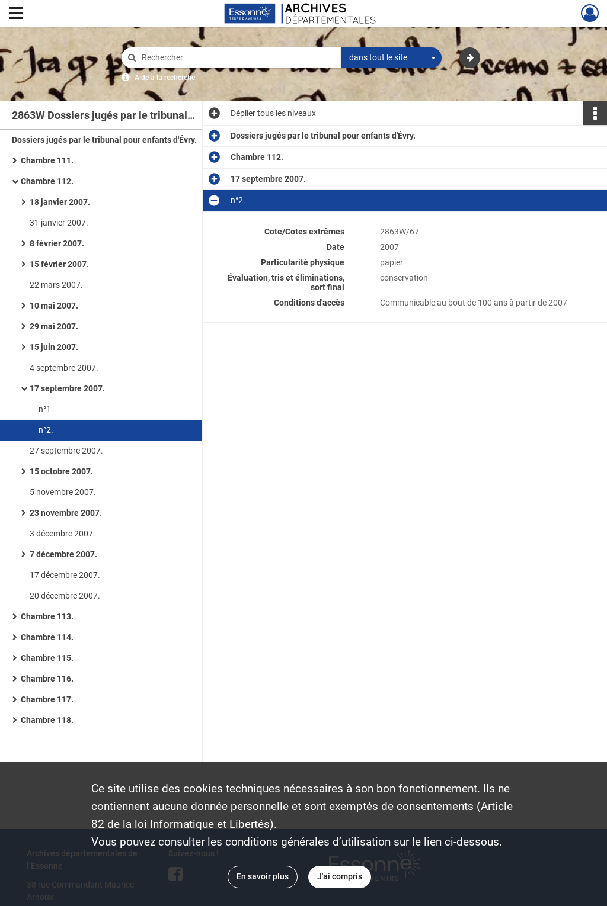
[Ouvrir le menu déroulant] (16, 14)
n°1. (46, 409)
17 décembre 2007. (65, 575)
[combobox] (391, 58)
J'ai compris (339, 876)
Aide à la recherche (165, 77)
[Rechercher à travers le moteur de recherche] (237, 58)
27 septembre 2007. (66, 450)
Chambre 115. (47, 658)
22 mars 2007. (56, 285)
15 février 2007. (59, 264)
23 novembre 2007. (66, 513)
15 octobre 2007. (61, 471)
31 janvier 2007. (59, 222)
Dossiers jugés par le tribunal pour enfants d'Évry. (104, 139)
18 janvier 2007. (60, 202)
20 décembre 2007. (65, 595)
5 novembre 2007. (63, 492)
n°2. (46, 430)
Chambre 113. (47, 616)
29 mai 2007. (54, 326)
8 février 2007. (57, 243)
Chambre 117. (47, 699)
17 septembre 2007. (67, 388)
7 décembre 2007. (63, 554)
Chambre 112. (47, 181)
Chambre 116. (47, 678)
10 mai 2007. (54, 305)
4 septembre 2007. (64, 367)
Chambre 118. (47, 720)
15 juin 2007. (54, 347)
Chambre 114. (47, 637)
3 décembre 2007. (62, 533)
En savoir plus (263, 876)
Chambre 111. (47, 160)
